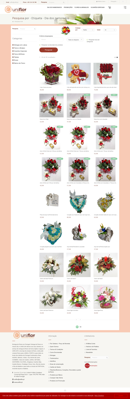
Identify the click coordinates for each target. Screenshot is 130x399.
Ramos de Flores (19, 63)
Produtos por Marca (56, 375)
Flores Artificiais (19, 54)
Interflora (53, 361)
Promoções (68, 7)
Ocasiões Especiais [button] (97, 7)
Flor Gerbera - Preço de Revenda (60, 343)
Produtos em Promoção (57, 381)
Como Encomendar (56, 352)
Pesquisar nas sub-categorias (93, 40)
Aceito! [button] (121, 395)
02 (80, 327)
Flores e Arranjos (19, 48)
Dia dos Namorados (54, 7)
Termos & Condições (56, 349)
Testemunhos (54, 358)
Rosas (16, 60)
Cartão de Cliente (55, 367)
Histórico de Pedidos (92, 346)
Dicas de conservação (57, 364)
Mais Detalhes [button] (99, 395)
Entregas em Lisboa (20, 45)
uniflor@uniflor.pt (14, 2)
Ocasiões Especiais (20, 51)
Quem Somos (54, 346)
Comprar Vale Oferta (56, 378)
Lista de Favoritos (91, 349)
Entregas (52, 355)
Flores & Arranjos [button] (82, 7)
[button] (88, 30)
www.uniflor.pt (18, 382)
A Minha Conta (90, 343)
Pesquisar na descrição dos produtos (52, 45)
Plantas (16, 57)
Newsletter (89, 352)
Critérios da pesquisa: (46, 36)
